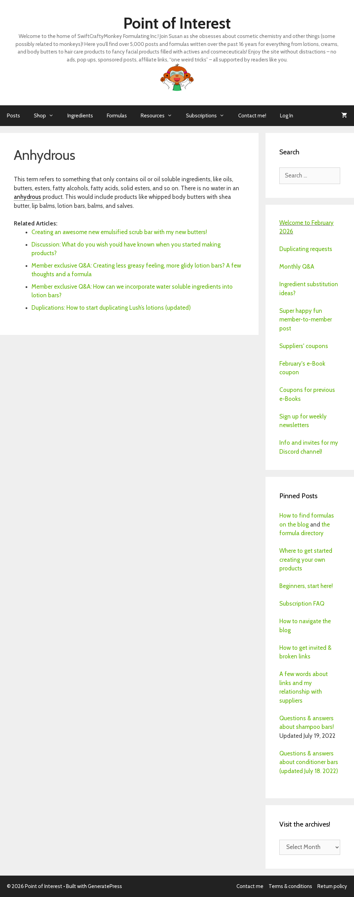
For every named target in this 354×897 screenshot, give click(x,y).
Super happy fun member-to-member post (305, 319)
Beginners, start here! (306, 585)
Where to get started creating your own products (305, 559)
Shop (47, 115)
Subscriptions (208, 115)
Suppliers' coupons (303, 346)
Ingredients (80, 116)
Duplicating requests (305, 248)
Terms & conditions (290, 886)
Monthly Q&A (296, 266)
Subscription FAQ (301, 603)
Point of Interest (177, 23)
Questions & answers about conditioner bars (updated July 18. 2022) (308, 762)
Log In (286, 116)
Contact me (249, 886)
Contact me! (252, 116)
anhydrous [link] (27, 196)
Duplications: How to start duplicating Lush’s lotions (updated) (111, 307)
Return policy (332, 886)
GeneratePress (105, 886)
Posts (13, 116)
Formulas (117, 116)
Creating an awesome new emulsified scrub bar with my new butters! (119, 232)
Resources (160, 115)
